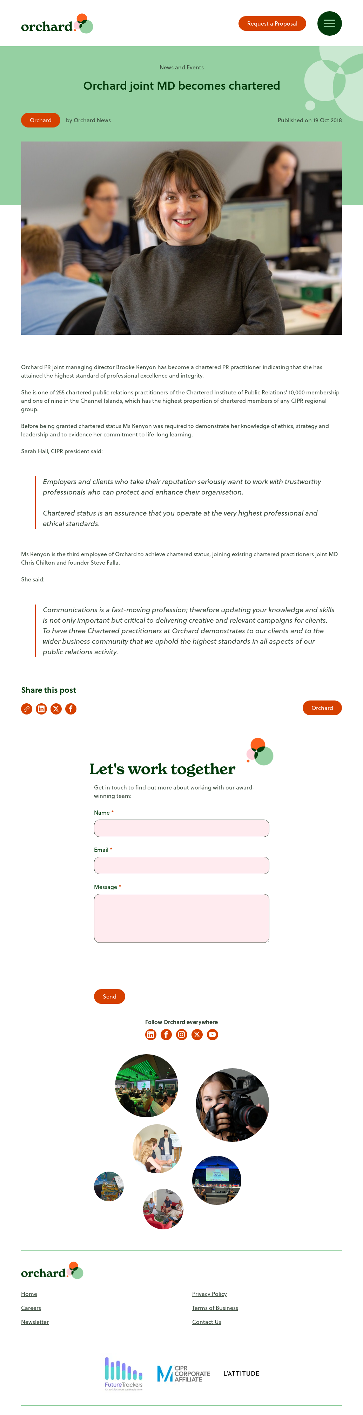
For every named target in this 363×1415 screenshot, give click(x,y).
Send (109, 996)
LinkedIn (150, 1034)
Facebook (166, 1034)
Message (107, 887)
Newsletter (35, 1322)
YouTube (212, 1034)
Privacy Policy (209, 1294)
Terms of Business (215, 1308)
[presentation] (147, 967)
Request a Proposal (272, 23)
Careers (31, 1308)
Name (104, 812)
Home (29, 1294)
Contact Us (206, 1322)
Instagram (181, 1034)
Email (103, 850)
